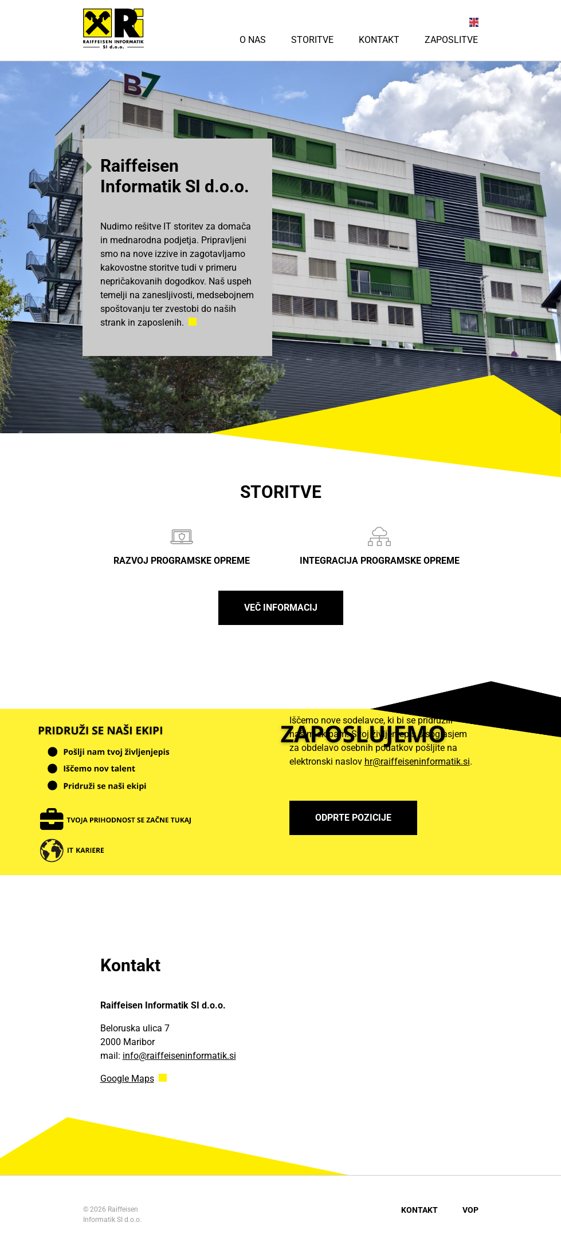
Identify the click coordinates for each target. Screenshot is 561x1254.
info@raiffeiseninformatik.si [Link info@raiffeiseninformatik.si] (179, 1055)
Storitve (312, 39)
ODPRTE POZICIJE (353, 817)
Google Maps (127, 1078)
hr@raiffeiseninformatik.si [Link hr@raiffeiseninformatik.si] (417, 761)
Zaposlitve (451, 39)
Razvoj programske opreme (181, 545)
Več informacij (280, 607)
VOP (470, 1210)
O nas (253, 39)
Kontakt (379, 39)
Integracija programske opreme (380, 545)
